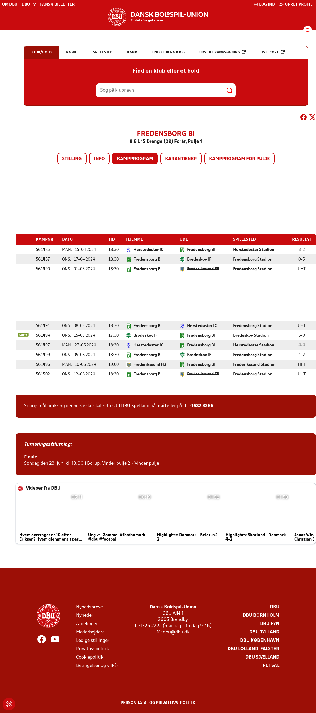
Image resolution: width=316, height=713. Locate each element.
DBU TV (29, 5)
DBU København (259, 640)
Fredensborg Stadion (252, 259)
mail (161, 405)
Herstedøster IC (148, 249)
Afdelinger (87, 623)
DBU (274, 607)
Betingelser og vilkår (97, 665)
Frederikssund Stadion (254, 364)
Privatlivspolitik (92, 649)
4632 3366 (201, 405)
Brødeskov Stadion (251, 335)
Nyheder (84, 615)
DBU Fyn (269, 623)
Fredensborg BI (201, 249)
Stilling (72, 159)
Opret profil (295, 4)
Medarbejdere (90, 632)
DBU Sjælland (262, 657)
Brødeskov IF (199, 259)
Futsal (271, 665)
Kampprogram (135, 159)
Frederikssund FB (203, 269)
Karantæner (181, 159)
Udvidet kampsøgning (222, 52)
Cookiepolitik (89, 657)
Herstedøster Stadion (253, 249)
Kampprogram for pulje (239, 159)
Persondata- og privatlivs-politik (158, 703)
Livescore (272, 52)
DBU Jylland (264, 632)
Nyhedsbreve (89, 607)
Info (99, 159)
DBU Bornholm (261, 615)
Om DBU (10, 5)
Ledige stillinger (92, 640)
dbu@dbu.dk (176, 632)
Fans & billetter (57, 5)
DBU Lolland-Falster (253, 649)
